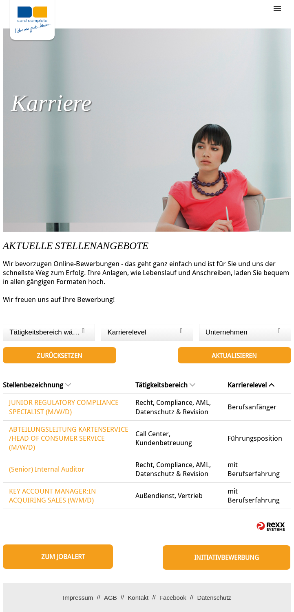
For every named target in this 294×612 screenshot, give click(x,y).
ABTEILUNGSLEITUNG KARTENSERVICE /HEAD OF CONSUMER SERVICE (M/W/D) (68, 438)
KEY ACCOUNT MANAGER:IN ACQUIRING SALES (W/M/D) (52, 495)
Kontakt (138, 597)
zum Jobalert (63, 557)
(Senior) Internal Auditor (46, 469)
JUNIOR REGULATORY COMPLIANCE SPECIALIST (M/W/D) (64, 406)
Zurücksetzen (59, 356)
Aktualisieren (234, 356)
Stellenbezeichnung (37, 385)
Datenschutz (214, 597)
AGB (110, 597)
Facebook (172, 597)
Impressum (78, 597)
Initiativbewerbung (226, 558)
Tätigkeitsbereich (165, 385)
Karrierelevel (251, 385)
